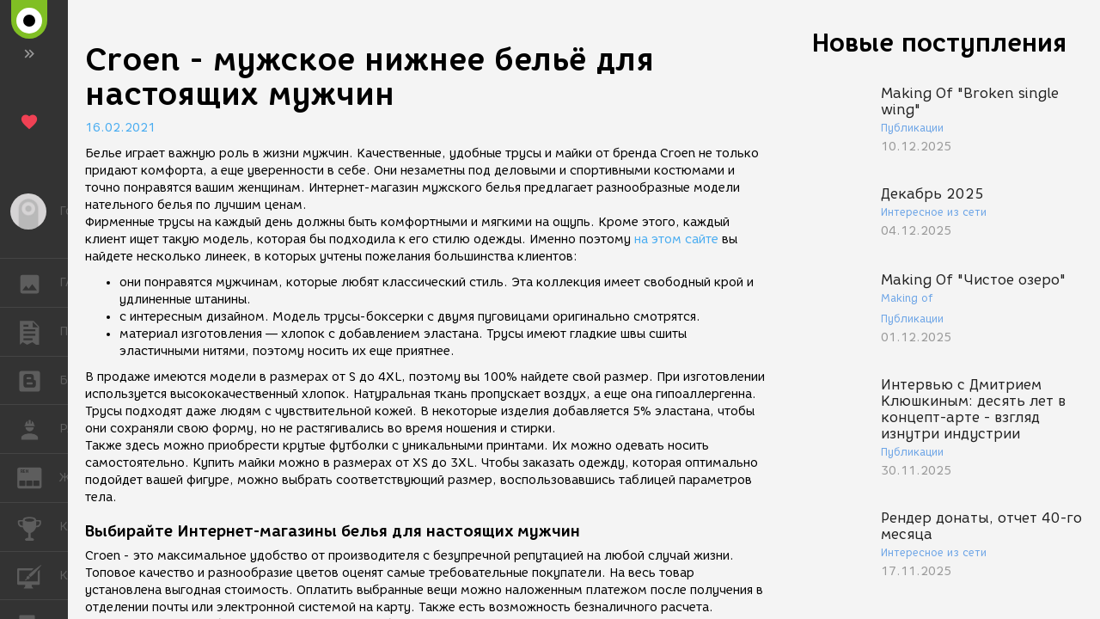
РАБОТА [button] (38, 429)
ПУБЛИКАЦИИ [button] (38, 332)
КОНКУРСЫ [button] (38, 527)
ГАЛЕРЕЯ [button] (38, 283)
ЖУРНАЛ (38, 477)
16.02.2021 (120, 127)
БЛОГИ (38, 380)
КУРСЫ (38, 575)
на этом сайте (676, 239)
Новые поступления (939, 43)
